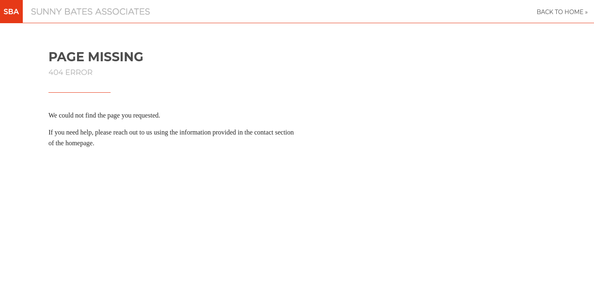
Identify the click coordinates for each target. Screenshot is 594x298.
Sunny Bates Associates (56, 15)
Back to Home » (562, 12)
